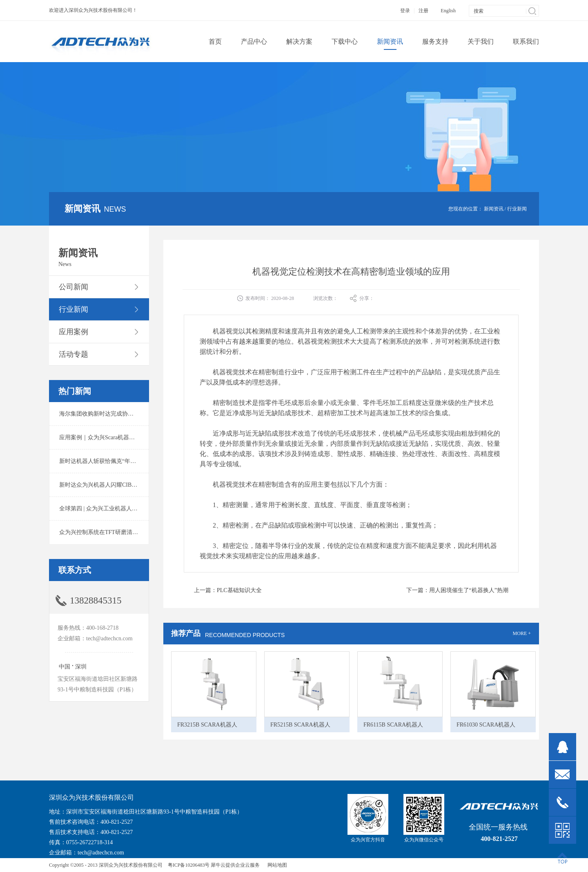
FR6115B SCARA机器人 (393, 725)
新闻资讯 (493, 209)
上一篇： (228, 590)
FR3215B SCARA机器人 (207, 725)
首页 (215, 41)
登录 (405, 10)
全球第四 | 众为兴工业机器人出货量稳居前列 (115, 508)
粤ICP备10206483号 (189, 865)
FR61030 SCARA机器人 (486, 725)
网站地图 (276, 865)
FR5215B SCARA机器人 (300, 725)
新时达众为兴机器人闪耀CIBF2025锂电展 (111, 485)
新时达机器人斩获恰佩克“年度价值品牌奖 (112, 461)
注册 (423, 10)
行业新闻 (517, 209)
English (448, 10)
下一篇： (457, 590)
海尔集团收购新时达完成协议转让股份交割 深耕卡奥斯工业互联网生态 (148, 414)
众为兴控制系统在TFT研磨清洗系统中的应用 (115, 532)
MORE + (522, 633)
